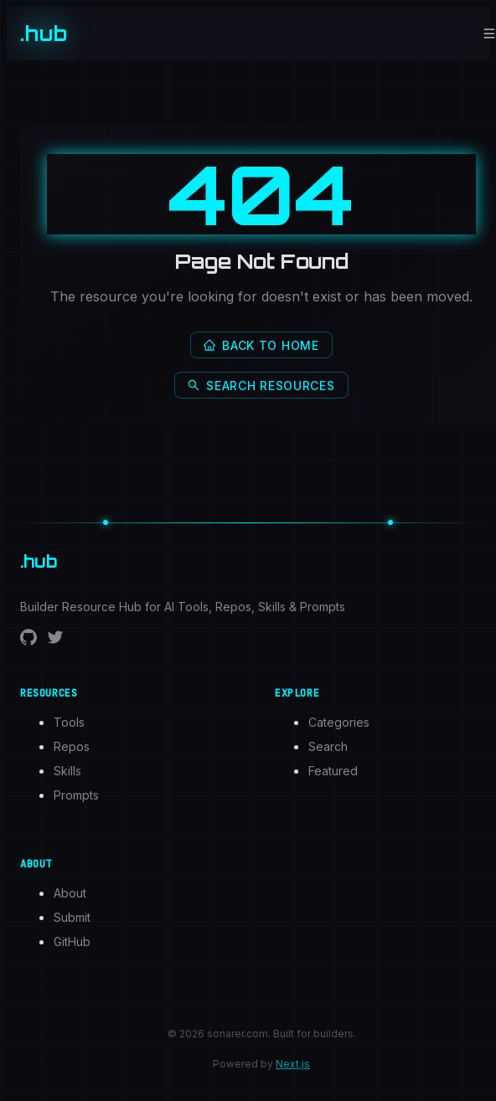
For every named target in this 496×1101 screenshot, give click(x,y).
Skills (67, 771)
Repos (72, 746)
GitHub (72, 941)
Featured (333, 771)
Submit (72, 917)
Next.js (293, 1063)
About (70, 893)
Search (328, 746)
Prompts (76, 795)
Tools (69, 722)
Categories (338, 722)
